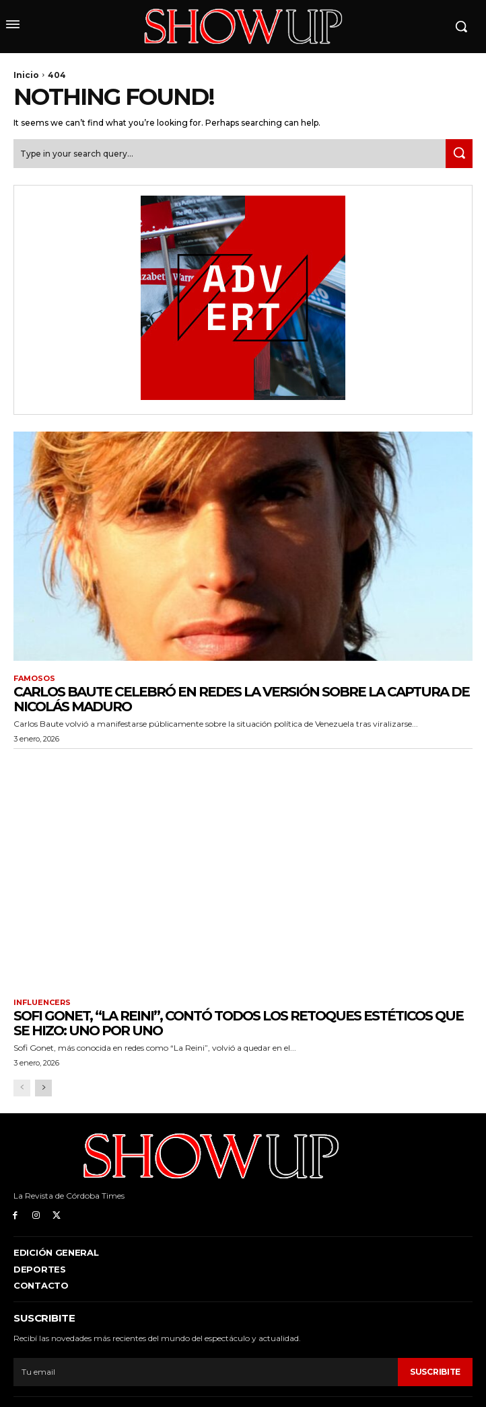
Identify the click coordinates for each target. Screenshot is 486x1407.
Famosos (34, 678)
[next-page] (43, 1088)
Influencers (42, 1002)
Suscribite (435, 1372)
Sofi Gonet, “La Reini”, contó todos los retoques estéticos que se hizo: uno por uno (238, 1023)
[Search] (459, 153)
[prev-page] (21, 1088)
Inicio (26, 75)
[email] (205, 1372)
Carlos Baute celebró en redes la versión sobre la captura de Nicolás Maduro (241, 699)
